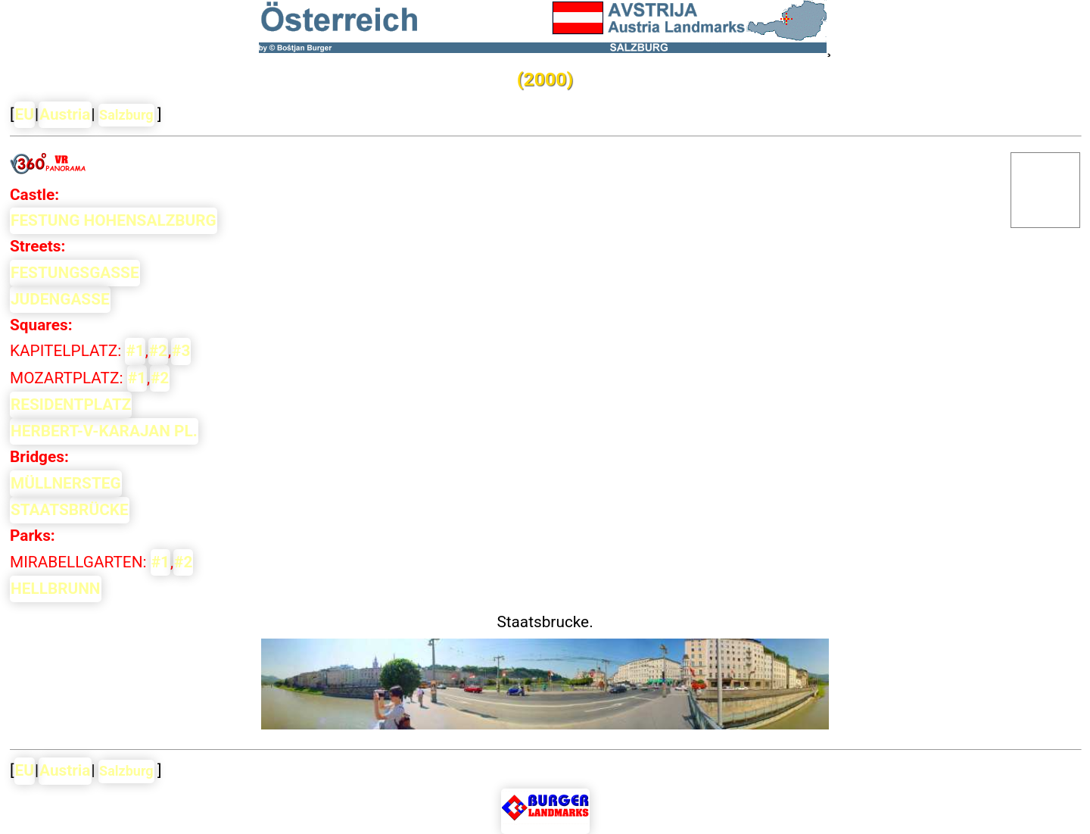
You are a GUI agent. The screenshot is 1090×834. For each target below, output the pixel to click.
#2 (158, 351)
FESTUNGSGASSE (75, 273)
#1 (135, 351)
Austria (64, 114)
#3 (181, 351)
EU (24, 114)
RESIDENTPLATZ (71, 404)
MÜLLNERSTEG (66, 483)
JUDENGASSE (60, 299)
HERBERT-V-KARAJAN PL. (104, 431)
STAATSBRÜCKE (70, 510)
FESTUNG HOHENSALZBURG (113, 220)
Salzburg (126, 115)
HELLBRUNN (56, 588)
